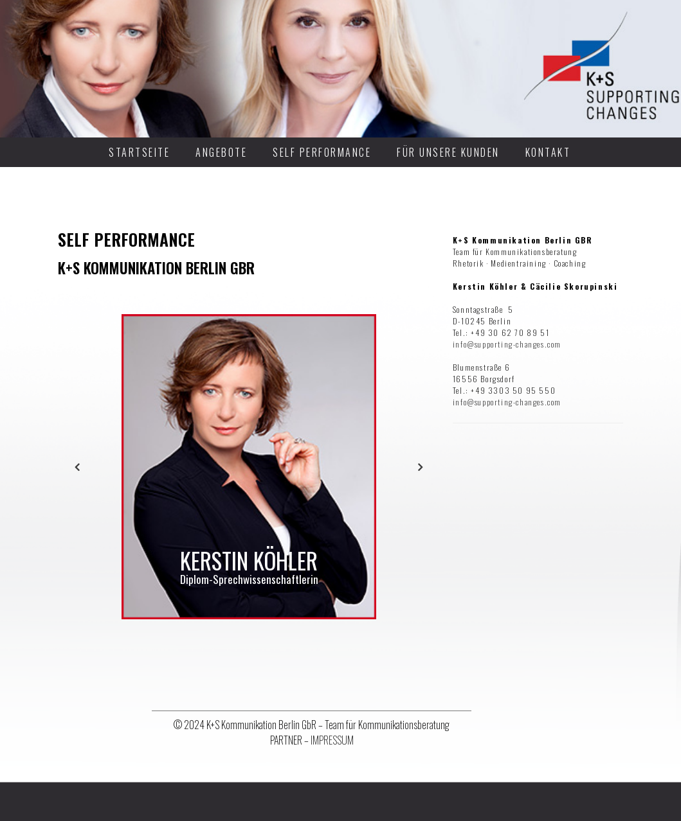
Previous (77, 467)
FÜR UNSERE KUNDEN (448, 152)
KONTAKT (548, 152)
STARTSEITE (139, 152)
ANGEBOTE (221, 152)
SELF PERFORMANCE (322, 152)
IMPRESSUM (332, 740)
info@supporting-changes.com (507, 344)
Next (420, 467)
